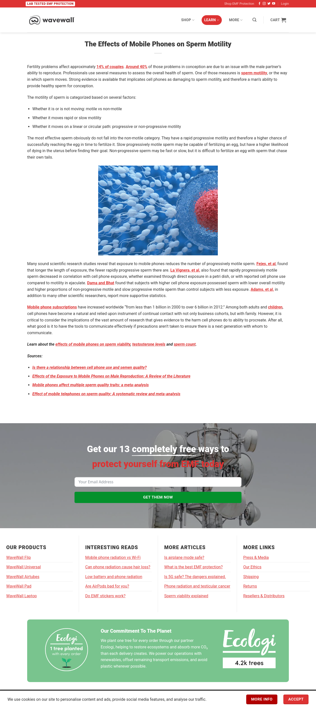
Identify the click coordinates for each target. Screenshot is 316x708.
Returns (250, 586)
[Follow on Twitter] (268, 3)
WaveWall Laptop (21, 596)
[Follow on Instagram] (264, 3)
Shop (187, 20)
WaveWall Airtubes (22, 576)
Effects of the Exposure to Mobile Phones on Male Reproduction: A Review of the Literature (111, 376)
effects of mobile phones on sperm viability (92, 344)
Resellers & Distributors (264, 596)
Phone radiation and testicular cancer (197, 586)
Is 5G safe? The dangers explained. (195, 576)
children (275, 307)
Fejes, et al (266, 263)
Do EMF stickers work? (105, 596)
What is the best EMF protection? (193, 567)
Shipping (251, 576)
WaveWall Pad (18, 586)
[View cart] (278, 20)
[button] (254, 19)
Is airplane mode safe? (184, 557)
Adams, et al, (262, 289)
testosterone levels (148, 344)
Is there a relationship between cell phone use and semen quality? (89, 367)
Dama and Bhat (100, 283)
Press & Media (256, 557)
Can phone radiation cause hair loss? (117, 567)
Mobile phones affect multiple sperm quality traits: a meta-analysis (90, 385)
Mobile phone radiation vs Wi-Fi (113, 557)
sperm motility (254, 73)
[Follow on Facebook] (259, 3)
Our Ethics (252, 567)
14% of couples (110, 66)
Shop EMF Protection (239, 3)
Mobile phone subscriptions (52, 307)
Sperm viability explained (186, 596)
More (235, 20)
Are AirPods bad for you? (107, 586)
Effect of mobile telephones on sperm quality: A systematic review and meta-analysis (106, 394)
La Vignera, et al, (185, 270)
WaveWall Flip (18, 557)
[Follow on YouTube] (273, 3)
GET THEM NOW (158, 497)
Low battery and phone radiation (113, 576)
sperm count (185, 344)
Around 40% (136, 66)
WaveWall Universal (23, 567)
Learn (211, 20)
